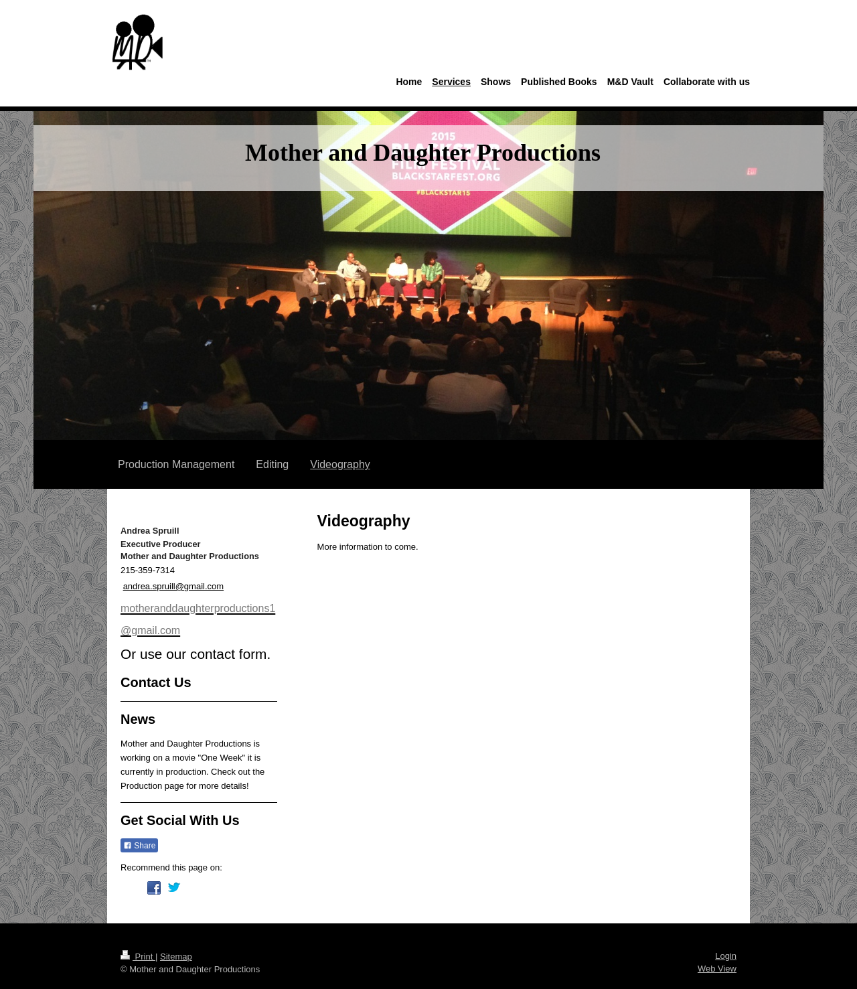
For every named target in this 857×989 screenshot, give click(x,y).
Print (138, 957)
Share (139, 845)
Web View (717, 969)
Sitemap (176, 957)
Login (725, 956)
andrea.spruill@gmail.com (173, 586)
